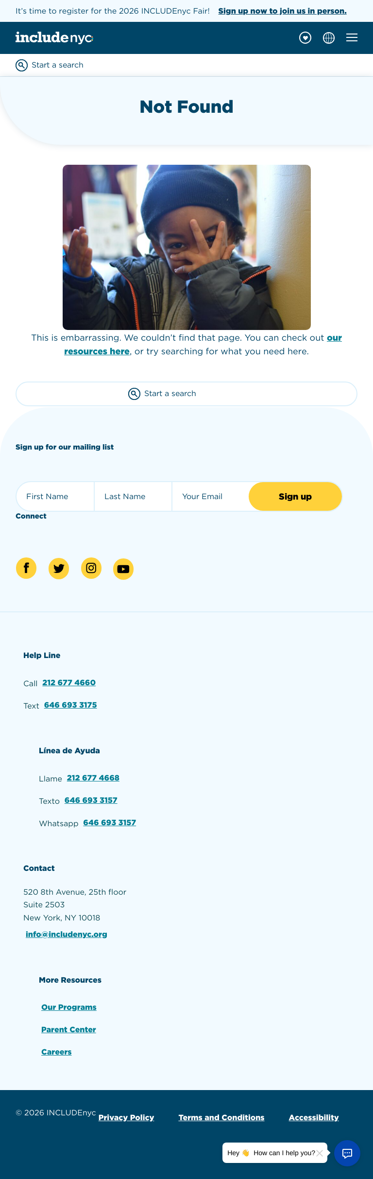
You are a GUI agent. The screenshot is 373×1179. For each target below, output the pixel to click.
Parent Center (68, 1029)
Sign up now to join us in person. (283, 11)
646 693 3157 (91, 800)
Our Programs (69, 1007)
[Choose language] (328, 38)
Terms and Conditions (221, 1117)
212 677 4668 (93, 777)
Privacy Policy (126, 1117)
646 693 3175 (70, 705)
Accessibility (314, 1117)
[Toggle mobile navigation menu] (351, 37)
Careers (56, 1052)
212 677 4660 (69, 682)
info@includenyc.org (66, 934)
